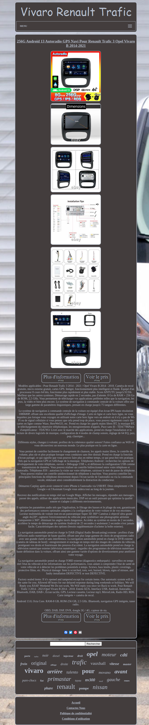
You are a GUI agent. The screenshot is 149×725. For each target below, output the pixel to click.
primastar (59, 679)
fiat (41, 680)
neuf (101, 681)
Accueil (75, 702)
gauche (113, 679)
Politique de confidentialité (76, 713)
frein (23, 664)
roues (127, 680)
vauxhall (98, 663)
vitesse (114, 664)
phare (48, 688)
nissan (100, 687)
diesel (56, 655)
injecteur (68, 655)
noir (45, 655)
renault (66, 686)
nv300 (90, 680)
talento (72, 672)
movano (105, 672)
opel (92, 653)
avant (120, 671)
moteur (109, 654)
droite (64, 664)
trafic (79, 662)
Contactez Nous (76, 708)
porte (27, 655)
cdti (123, 654)
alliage (54, 665)
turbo (36, 656)
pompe (84, 688)
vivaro (34, 671)
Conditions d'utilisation (76, 718)
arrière (55, 672)
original (39, 663)
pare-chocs (29, 680)
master (127, 664)
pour (88, 671)
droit (80, 655)
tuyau (78, 680)
